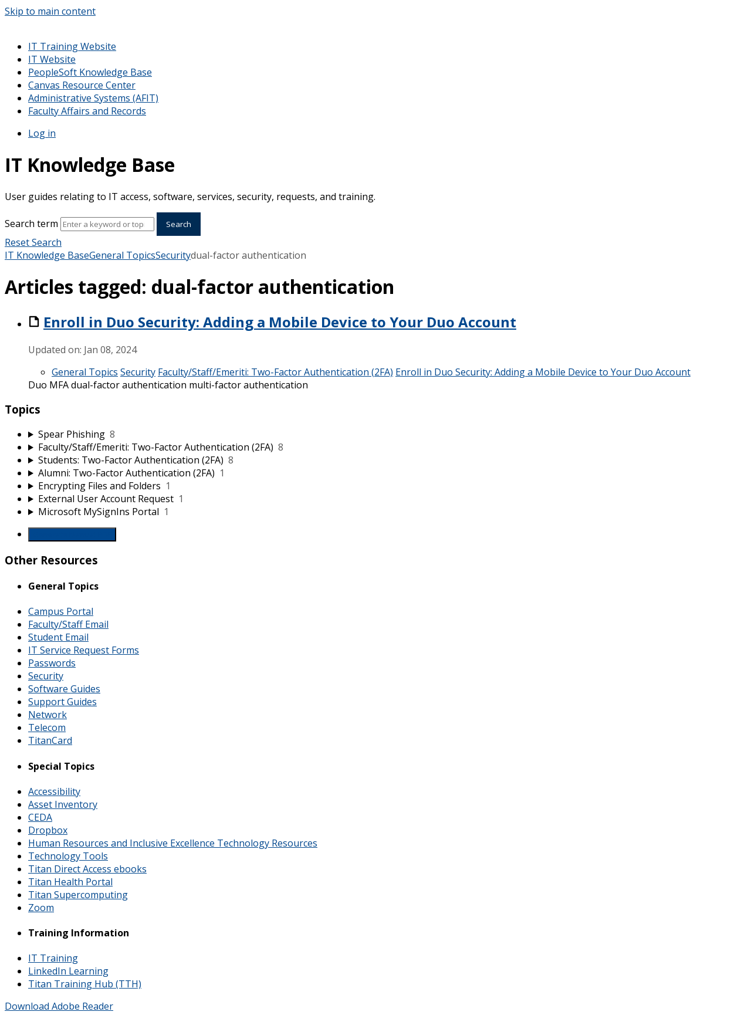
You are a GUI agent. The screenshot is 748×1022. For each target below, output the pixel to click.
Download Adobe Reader (59, 1006)
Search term (31, 223)
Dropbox (47, 830)
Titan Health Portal (70, 881)
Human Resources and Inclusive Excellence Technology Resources (172, 843)
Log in (42, 133)
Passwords (52, 662)
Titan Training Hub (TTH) (84, 983)
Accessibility (54, 791)
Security (173, 255)
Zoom (41, 907)
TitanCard (50, 740)
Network (47, 714)
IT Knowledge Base (47, 255)
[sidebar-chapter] (385, 434)
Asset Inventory (62, 804)
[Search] (107, 224)
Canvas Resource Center (82, 85)
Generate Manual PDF (72, 534)
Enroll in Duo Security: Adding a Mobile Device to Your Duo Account (279, 321)
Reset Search (33, 242)
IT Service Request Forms (83, 650)
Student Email (58, 637)
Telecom (47, 727)
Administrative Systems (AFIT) (93, 98)
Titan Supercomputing (78, 894)
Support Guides (62, 701)
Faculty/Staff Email (68, 624)
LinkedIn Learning (68, 971)
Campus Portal (60, 611)
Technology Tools (68, 856)
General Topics (122, 255)
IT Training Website (72, 46)
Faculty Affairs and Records (87, 110)
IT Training (53, 958)
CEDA (40, 817)
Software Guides (64, 688)
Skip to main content (50, 11)
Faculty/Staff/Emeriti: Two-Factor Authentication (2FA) (275, 372)
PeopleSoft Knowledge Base (90, 72)
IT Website (52, 59)
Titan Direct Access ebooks (87, 868)
